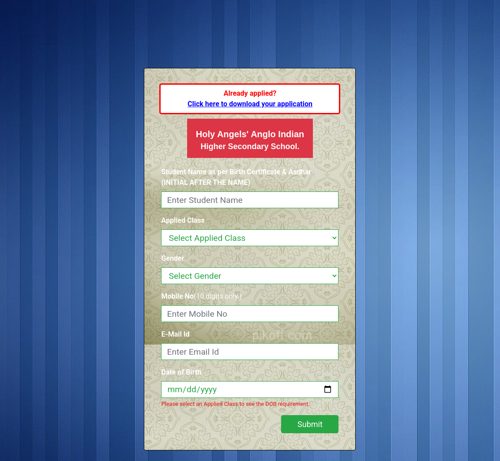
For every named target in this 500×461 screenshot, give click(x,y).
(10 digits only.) (201, 296)
